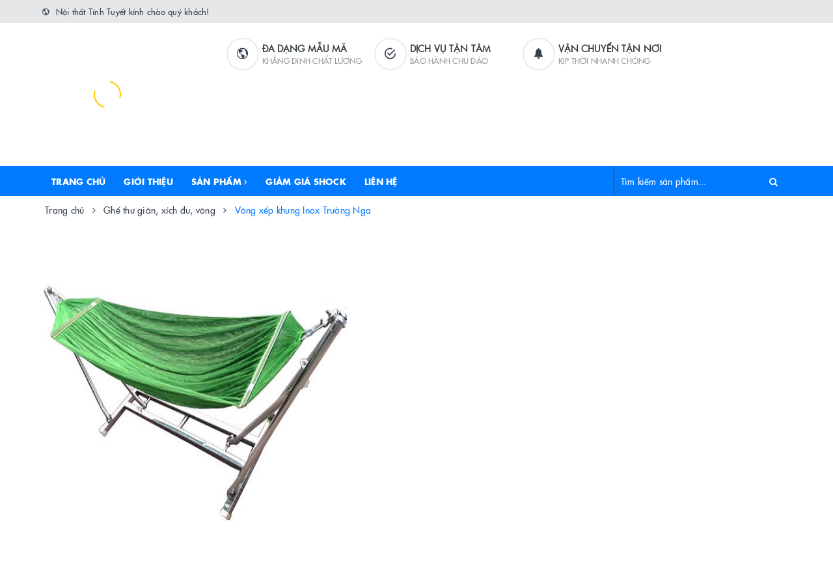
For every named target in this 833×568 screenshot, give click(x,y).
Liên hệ (381, 181)
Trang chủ (78, 181)
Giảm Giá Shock (306, 181)
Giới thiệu (148, 181)
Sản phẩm (219, 181)
